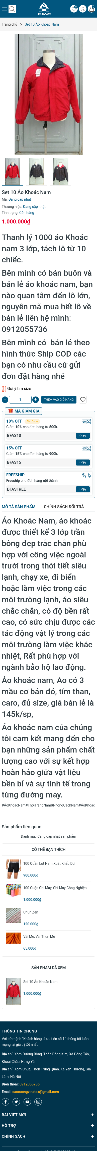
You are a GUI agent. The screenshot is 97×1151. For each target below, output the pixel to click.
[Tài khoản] (82, 9)
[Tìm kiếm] (12, 9)
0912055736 (30, 1084)
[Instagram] (38, 1102)
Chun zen (30, 912)
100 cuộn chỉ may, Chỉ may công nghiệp (55, 888)
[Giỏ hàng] (91, 9)
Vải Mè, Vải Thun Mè (39, 937)
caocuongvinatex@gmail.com (35, 1092)
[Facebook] (5, 1102)
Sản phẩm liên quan (21, 826)
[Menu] (4, 9)
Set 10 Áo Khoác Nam (40, 982)
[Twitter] (16, 1102)
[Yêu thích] (74, 9)
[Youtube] (27, 1102)
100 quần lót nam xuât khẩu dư (49, 863)
